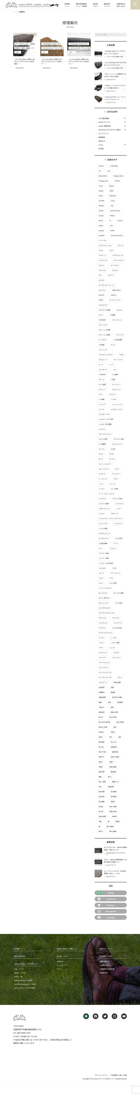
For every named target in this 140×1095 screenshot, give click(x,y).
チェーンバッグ (103, 469)
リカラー (100, 642)
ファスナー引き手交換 (105, 563)
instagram (107, 911)
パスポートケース (103, 508)
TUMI (110, 225)
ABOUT (107, 5)
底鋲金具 (100, 712)
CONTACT (121, 5)
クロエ (121, 355)
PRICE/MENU (81, 5)
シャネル (112, 399)
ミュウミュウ (102, 623)
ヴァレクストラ (118, 260)
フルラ (100, 578)
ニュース (111, 484)
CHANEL (116, 181)
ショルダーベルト (103, 414)
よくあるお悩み (116, 628)
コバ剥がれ (101, 374)
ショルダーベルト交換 (105, 419)
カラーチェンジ (116, 320)
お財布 (100, 300)
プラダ (113, 568)
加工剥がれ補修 (116, 697)
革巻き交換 (112, 811)
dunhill (100, 191)
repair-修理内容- (104, 126)
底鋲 (111, 707)
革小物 (100, 811)
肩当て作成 (101, 752)
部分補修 (112, 791)
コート (111, 364)
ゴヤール (100, 379)
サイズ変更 (101, 384)
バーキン (100, 489)
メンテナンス (117, 623)
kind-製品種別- (104, 118)
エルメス (100, 280)
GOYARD (100, 201)
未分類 (100, 148)
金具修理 (112, 796)
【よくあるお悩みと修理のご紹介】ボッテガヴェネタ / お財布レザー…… (51, 61)
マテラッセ (101, 618)
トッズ (100, 484)
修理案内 (100, 692)
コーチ (100, 364)
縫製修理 (112, 747)
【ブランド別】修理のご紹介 (114, 56)
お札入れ (100, 295)
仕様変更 (100, 687)
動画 (99, 702)
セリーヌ (100, 449)
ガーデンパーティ (114, 300)
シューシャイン (116, 404)
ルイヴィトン (102, 652)
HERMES (100, 206)
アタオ (100, 250)
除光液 (100, 806)
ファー (100, 548)
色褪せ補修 (112, 767)
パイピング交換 (116, 499)
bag (19, 969)
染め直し (100, 732)
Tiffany (100, 225)
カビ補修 (111, 315)
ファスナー (112, 548)
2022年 (100, 166)
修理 (111, 687)
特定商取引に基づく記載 (119, 1075)
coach (100, 186)
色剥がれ (100, 757)
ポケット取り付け (103, 598)
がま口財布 (101, 320)
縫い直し (100, 747)
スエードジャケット (104, 434)
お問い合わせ (116, 290)
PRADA (112, 215)
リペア (100, 647)
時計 (114, 727)
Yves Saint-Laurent (115, 235)
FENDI (110, 191)
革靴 (99, 821)
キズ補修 (100, 345)
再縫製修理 (101, 697)
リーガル (113, 638)
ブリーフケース (114, 573)
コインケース (102, 369)
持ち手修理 (119, 722)
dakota (111, 186)
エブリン (110, 275)
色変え (100, 762)
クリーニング (102, 350)
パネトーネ (113, 513)
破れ (119, 737)
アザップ (119, 245)
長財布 (112, 801)
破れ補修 (100, 742)
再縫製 (112, 692)
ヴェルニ (100, 265)
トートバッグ (102, 479)
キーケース (119, 335)
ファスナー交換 (103, 553)
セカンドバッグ (116, 444)
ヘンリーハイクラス (104, 588)
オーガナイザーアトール (105, 285)
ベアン (111, 578)
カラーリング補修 (103, 335)
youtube (100, 235)
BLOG (95, 5)
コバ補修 (114, 374)
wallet (20, 973)
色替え (111, 762)
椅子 (110, 737)
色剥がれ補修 (114, 757)
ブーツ (115, 543)
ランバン (101, 638)
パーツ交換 (113, 489)
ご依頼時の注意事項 (106, 969)
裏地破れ (112, 772)
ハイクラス (101, 499)
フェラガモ (101, 568)
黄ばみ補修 (109, 826)
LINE (111, 206)
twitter (106, 905)
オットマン (101, 290)
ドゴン (115, 479)
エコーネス (101, 270)
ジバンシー (112, 394)
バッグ (118, 508)
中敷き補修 (116, 682)
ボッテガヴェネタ (103, 608)
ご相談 (112, 379)
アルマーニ (101, 255)
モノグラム (101, 628)
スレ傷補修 (101, 444)
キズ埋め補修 (117, 340)
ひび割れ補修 (102, 543)
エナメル (114, 270)
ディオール (101, 474)
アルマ (111, 250)
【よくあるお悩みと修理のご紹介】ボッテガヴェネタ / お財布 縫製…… (24, 61)
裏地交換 (100, 772)
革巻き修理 (101, 816)
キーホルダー (102, 340)
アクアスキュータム (104, 245)
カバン (100, 315)
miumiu (100, 215)
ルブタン (115, 652)
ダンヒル (111, 459)
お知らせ (101, 141)
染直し (100, 737)
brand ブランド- (111, 79)
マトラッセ (115, 618)
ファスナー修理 (103, 558)
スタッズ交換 (102, 439)
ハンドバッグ (117, 523)
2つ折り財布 (113, 166)
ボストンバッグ (103, 603)
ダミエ (100, 459)
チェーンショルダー (104, 464)
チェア (116, 469)
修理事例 (101, 137)
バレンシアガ (102, 523)
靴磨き (117, 821)
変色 (109, 702)
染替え (112, 732)
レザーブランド (103, 667)
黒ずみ (100, 831)
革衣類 (113, 816)
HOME (67, 5)
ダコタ (111, 454)
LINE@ (106, 892)
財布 (99, 786)
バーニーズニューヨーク (105, 494)
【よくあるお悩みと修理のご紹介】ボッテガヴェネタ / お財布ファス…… (79, 61)
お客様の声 (103, 973)
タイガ (100, 454)
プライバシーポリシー (101, 1075)
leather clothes (23, 980)
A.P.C (108, 171)
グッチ (112, 345)
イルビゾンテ (102, 260)
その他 (112, 449)
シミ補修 (100, 399)
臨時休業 (114, 752)
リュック (111, 647)
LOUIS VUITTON (114, 211)
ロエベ (119, 677)
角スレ (109, 777)
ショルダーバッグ (115, 409)
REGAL (100, 220)
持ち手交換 (112, 717)
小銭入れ (100, 707)
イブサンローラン (117, 255)
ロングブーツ (102, 682)
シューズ (100, 409)
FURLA (100, 196)
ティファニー (115, 474)
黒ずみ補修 (112, 831)
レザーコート (116, 657)
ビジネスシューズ (103, 533)
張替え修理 (113, 712)
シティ (100, 394)
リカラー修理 (114, 642)
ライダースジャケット (105, 633)
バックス (100, 513)
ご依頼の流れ (104, 965)
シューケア (101, 404)
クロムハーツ (102, 359)
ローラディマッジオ (104, 677)
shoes (18, 976)
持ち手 (100, 717)
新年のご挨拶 (102, 727)
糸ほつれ (112, 742)
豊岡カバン (115, 782)
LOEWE (100, 211)
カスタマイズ (102, 305)
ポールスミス (102, 593)
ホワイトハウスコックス (105, 613)
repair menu (68, 948)
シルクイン (101, 429)
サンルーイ (101, 389)
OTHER (106, 956)
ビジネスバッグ (103, 538)
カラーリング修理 (103, 330)
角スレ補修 (101, 782)
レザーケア (101, 657)
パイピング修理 (103, 503)
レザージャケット (103, 662)
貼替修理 (110, 786)
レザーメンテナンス (104, 672)
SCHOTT (119, 220)
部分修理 (100, 791)
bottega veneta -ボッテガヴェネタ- (115, 853)
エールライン (114, 265)
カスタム (118, 310)
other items (25, 988)
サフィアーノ (115, 384)
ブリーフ (100, 573)
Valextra (100, 230)
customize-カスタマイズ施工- (109, 130)
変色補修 (119, 702)
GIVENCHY (112, 196)
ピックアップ (103, 133)
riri (109, 220)
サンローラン (116, 389)
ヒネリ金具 (118, 538)
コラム (100, 145)
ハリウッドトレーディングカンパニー (110, 518)
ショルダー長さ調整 (104, 424)
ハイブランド (119, 503)
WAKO (111, 230)
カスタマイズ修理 (103, 310)
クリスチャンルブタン (105, 355)
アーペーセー (102, 240)
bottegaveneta (102, 181)
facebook (107, 899)
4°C (99, 171)
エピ (99, 275)
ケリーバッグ (117, 359)
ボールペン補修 (118, 593)
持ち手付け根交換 (103, 722)
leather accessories (25, 984)
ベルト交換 (112, 583)
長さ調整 (100, 801)
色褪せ (100, 767)
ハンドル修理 (102, 528)
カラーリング (102, 325)
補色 (99, 777)
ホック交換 (118, 603)
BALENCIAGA (102, 176)
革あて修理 (112, 806)
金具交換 (100, 796)
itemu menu (27, 963)
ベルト (100, 583)
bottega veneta (117, 176)
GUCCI (112, 201)
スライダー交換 (118, 439)
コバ (114, 369)
